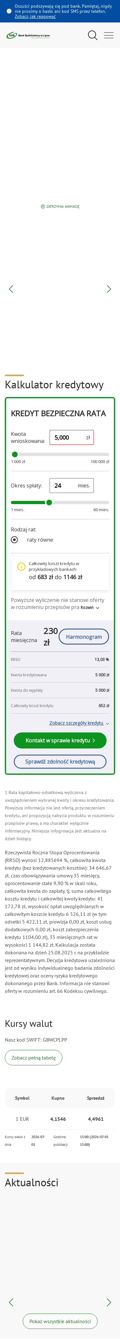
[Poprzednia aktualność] (11, 1302)
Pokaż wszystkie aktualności (60, 1321)
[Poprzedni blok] (11, 289)
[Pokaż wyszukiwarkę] (93, 35)
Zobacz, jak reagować (35, 16)
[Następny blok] (108, 289)
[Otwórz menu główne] (109, 35)
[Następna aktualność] (108, 1302)
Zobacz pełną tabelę (34, 1057)
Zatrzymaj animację (60, 206)
